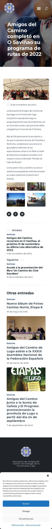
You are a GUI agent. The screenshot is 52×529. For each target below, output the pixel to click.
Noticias (11, 234)
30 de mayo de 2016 (17, 311)
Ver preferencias (26, 518)
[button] (47, 475)
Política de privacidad (33, 525)
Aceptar (26, 503)
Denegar (26, 511)
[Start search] (46, 9)
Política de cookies (18, 525)
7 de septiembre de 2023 (20, 425)
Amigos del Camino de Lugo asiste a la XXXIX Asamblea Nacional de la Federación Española (25, 353)
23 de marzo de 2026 (18, 363)
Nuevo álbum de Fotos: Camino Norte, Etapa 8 (25, 305)
